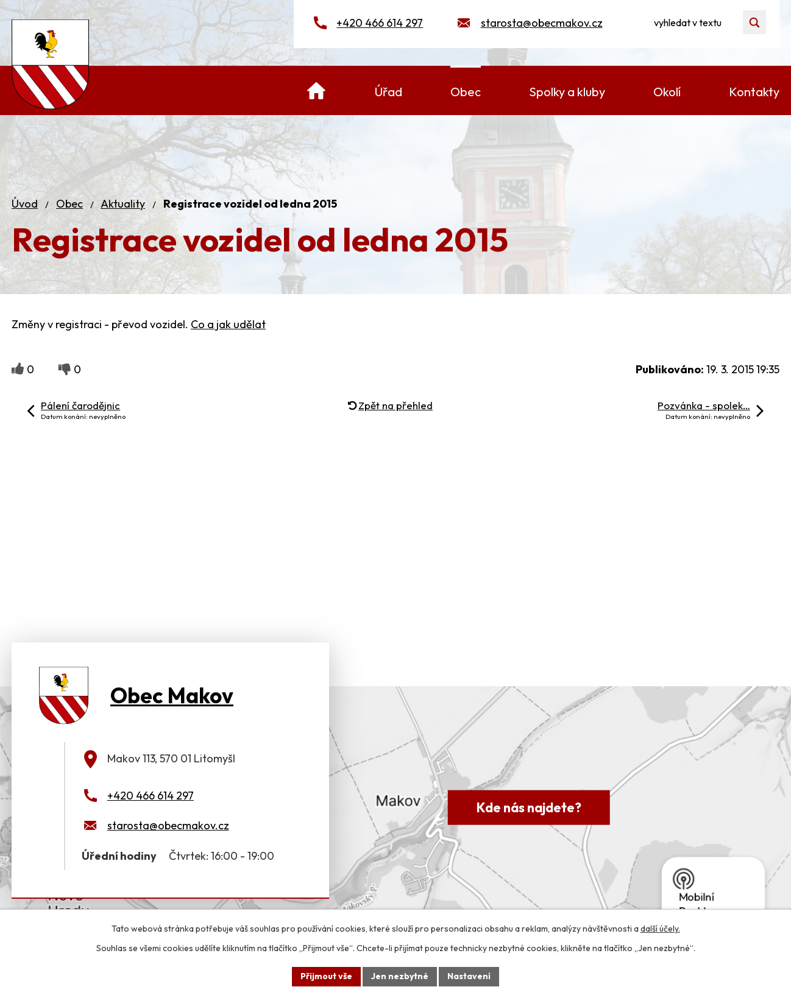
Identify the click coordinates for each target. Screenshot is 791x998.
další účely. (660, 928)
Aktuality (123, 204)
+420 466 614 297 (379, 23)
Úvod (25, 204)
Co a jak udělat (228, 324)
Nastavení (469, 976)
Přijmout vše (326, 976)
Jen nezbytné (399, 976)
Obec (69, 204)
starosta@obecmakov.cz (542, 23)
